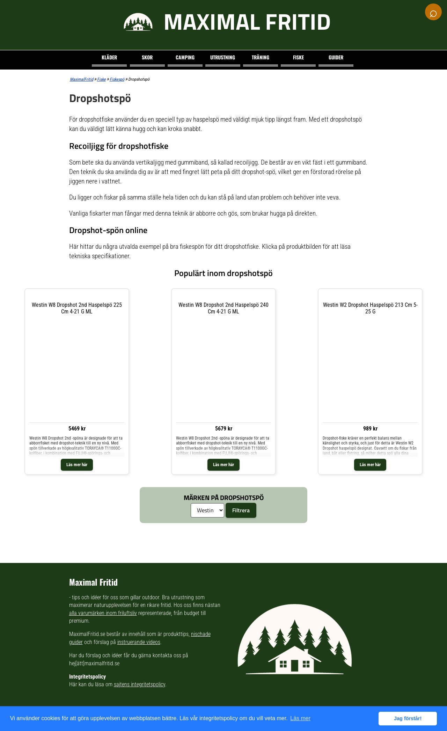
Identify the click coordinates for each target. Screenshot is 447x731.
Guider (336, 57)
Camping (185, 57)
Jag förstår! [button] (408, 718)
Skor (147, 57)
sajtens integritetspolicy (139, 684)
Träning (260, 57)
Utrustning (222, 57)
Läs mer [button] (300, 718)
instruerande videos (138, 642)
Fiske (298, 57)
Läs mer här (76, 464)
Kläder (109, 57)
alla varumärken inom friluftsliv (103, 613)
